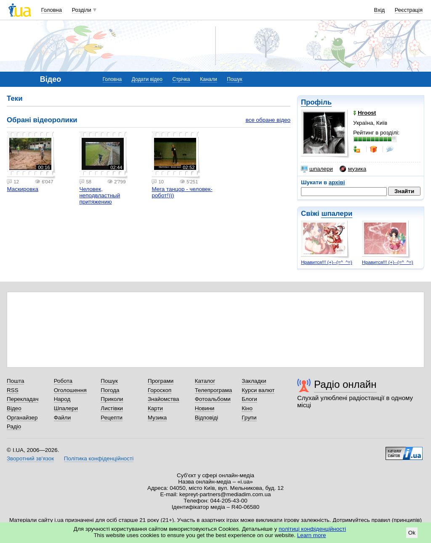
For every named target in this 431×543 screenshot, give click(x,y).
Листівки (112, 408)
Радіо (14, 426)
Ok (411, 533)
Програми (160, 381)
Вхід (379, 10)
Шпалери (66, 408)
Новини (205, 408)
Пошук (234, 79)
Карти (155, 408)
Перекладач (22, 399)
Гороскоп (159, 390)
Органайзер (22, 417)
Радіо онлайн (345, 384)
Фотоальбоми (213, 399)
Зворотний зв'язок (30, 458)
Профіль (316, 102)
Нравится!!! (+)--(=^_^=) (326, 262)
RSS (13, 390)
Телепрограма (213, 390)
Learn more (311, 535)
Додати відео (147, 79)
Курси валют (258, 390)
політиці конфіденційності (312, 529)
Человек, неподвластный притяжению (99, 195)
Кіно (247, 408)
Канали (208, 79)
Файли (62, 417)
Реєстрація (409, 10)
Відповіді (206, 417)
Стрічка (181, 79)
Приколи (112, 399)
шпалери (317, 169)
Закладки (254, 381)
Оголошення (70, 390)
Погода (110, 390)
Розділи (81, 10)
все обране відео (267, 120)
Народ (62, 399)
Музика (157, 417)
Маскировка (22, 189)
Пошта (15, 381)
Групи (249, 417)
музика (353, 169)
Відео (14, 408)
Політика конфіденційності (98, 458)
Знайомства (163, 399)
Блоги (249, 399)
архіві (337, 182)
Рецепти (111, 417)
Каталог (205, 381)
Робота (63, 381)
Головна (51, 10)
